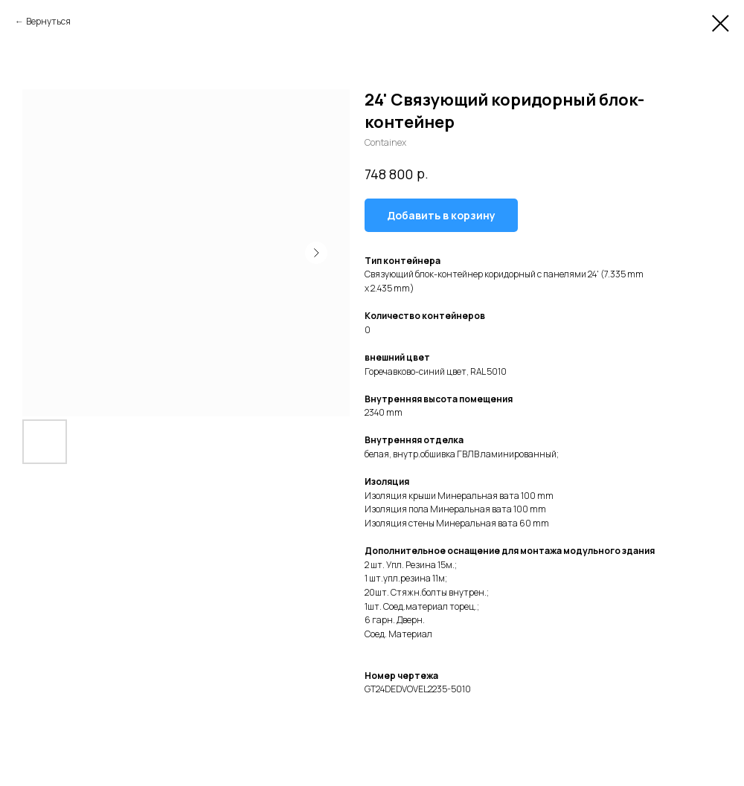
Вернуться (48, 21)
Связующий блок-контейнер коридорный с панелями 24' (482, 274)
